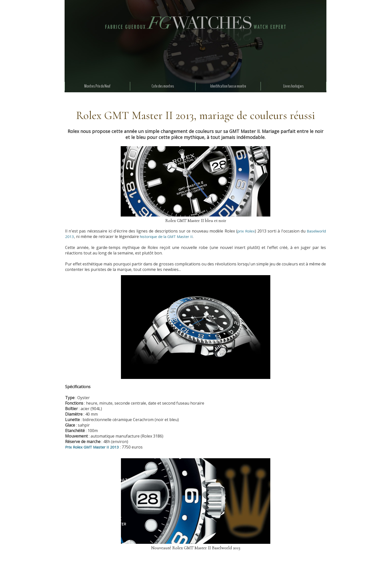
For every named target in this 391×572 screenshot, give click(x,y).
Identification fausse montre (228, 86)
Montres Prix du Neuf (97, 86)
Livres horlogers (293, 86)
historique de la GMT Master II (166, 236)
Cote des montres (163, 86)
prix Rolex (246, 231)
